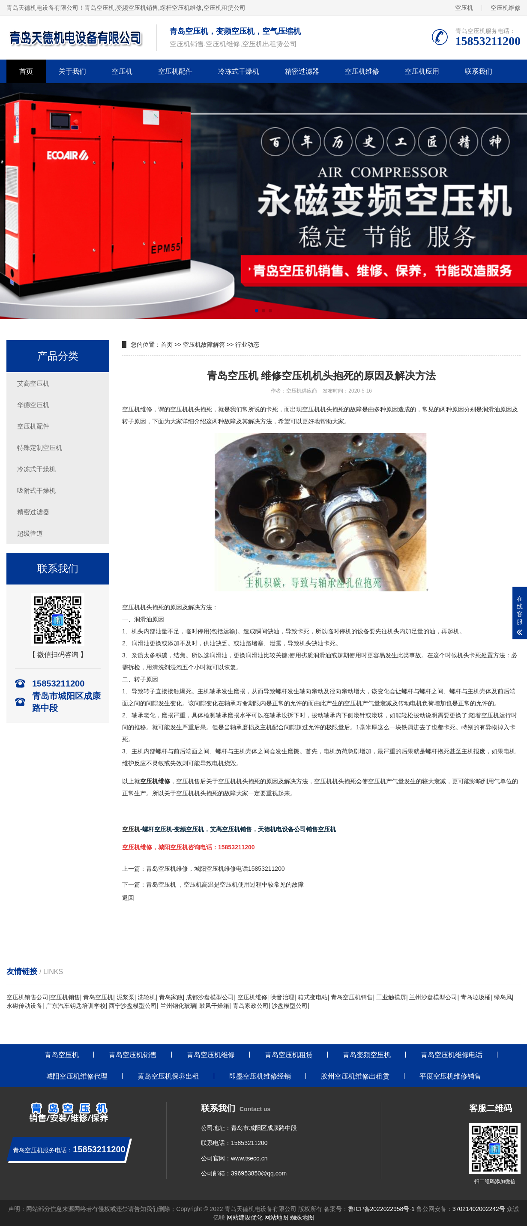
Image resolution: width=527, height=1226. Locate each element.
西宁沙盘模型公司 (133, 1005)
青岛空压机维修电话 (451, 1054)
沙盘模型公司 (290, 1005)
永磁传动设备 (24, 1005)
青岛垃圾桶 (476, 997)
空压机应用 (422, 71)
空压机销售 (65, 997)
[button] (256, 310)
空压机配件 (175, 71)
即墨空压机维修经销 (260, 1076)
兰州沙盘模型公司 (433, 997)
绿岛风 (503, 997)
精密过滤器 (302, 71)
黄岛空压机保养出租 (168, 1076)
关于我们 (72, 71)
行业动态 (247, 344)
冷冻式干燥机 (238, 71)
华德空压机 (33, 404)
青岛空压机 (99, 7)
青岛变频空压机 (367, 1054)
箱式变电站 (313, 997)
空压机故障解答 (204, 344)
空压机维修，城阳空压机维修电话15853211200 (221, 868)
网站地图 (276, 1217)
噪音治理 (282, 997)
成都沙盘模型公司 (210, 997)
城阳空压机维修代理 (77, 1076)
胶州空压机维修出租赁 (355, 1076)
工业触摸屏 (391, 997)
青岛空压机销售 (352, 997)
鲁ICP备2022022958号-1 (381, 1208)
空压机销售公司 (27, 997)
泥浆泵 (126, 997)
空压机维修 (506, 7)
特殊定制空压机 (39, 447)
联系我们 (478, 71)
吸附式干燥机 (36, 490)
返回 (128, 897)
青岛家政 (171, 997)
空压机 (464, 7)
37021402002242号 (478, 1208)
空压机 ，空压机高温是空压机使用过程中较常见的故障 (231, 884)
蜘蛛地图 (302, 1217)
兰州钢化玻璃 (178, 1005)
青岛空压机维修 (211, 1054)
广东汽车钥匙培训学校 (76, 1005)
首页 (26, 71)
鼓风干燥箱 (214, 1005)
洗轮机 (147, 997)
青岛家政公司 (251, 1005)
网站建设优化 (245, 1217)
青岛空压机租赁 (289, 1054)
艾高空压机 (33, 383)
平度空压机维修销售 (450, 1076)
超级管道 (30, 533)
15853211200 (249, 1142)
